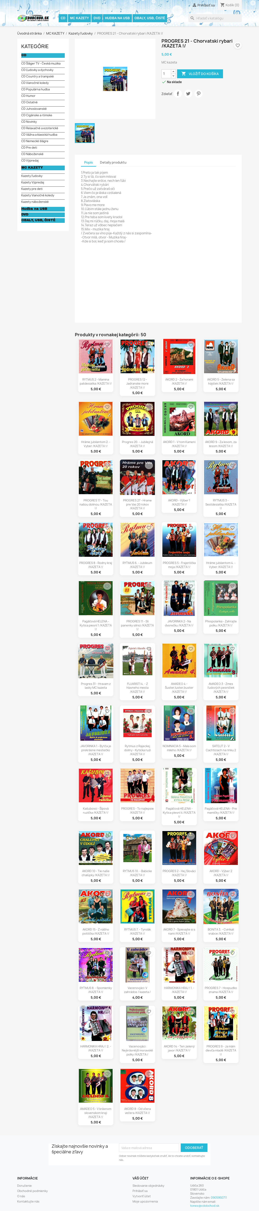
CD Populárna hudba (35, 89)
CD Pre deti (29, 147)
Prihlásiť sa (140, 1191)
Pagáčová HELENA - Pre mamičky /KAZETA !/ (221, 810)
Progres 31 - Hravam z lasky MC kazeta (96, 686)
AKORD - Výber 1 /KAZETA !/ (179, 502)
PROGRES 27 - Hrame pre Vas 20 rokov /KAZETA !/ (137, 504)
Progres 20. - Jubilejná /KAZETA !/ (137, 444)
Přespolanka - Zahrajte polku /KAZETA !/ (221, 623)
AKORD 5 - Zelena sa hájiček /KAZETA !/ (221, 381)
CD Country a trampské (37, 76)
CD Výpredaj (30, 160)
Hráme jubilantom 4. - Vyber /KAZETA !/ (221, 565)
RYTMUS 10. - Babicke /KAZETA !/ (137, 873)
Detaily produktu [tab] (113, 162)
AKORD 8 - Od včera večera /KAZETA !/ (137, 1111)
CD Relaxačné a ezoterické (39, 128)
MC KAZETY (79, 18)
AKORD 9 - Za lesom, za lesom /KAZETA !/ (221, 444)
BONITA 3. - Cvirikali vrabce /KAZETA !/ (221, 931)
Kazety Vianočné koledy (37, 195)
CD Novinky (29, 122)
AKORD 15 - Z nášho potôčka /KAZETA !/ (95, 931)
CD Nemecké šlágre (34, 141)
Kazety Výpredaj (32, 182)
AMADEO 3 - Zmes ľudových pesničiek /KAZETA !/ (221, 688)
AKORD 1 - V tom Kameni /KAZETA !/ (179, 444)
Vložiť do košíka (200, 73)
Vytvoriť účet (142, 1196)
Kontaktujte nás (28, 1201)
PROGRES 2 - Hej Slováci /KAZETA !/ (179, 873)
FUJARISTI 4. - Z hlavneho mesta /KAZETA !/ (137, 688)
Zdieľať (178, 94)
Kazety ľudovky (31, 176)
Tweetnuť (188, 94)
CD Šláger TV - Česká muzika (41, 63)
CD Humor (28, 96)
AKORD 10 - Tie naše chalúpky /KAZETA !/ (96, 873)
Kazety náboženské (35, 202)
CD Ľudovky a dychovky (37, 70)
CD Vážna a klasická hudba (39, 134)
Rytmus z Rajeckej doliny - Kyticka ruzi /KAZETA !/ (137, 750)
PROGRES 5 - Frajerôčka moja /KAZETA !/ (179, 565)
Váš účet (141, 1178)
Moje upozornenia (145, 1201)
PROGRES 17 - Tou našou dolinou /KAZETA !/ (96, 504)
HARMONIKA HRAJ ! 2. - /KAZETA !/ (95, 1048)
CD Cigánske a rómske (36, 115)
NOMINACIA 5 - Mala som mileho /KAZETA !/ (179, 748)
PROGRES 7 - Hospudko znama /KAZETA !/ (221, 990)
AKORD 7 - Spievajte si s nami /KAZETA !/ (179, 931)
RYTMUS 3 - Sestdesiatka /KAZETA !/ (220, 504)
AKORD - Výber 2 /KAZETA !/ (221, 873)
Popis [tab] (88, 162)
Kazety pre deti (31, 189)
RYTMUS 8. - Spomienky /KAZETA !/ (96, 990)
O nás (21, 1196)
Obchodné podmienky (32, 1191)
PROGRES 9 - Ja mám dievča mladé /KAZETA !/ (221, 1050)
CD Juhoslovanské (34, 109)
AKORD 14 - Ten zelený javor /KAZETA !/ (179, 1048)
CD (63, 18)
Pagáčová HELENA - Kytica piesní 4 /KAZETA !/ (179, 813)
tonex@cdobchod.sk (204, 1206)
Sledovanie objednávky (148, 1186)
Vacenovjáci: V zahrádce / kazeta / (137, 990)
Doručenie (24, 1186)
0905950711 (219, 1197)
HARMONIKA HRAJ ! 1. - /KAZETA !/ (179, 990)
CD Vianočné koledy (35, 83)
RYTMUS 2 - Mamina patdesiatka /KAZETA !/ (96, 381)
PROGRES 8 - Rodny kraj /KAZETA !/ (95, 565)
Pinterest (198, 94)
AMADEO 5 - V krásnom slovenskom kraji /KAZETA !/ (95, 1113)
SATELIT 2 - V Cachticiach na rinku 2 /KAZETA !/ (221, 750)
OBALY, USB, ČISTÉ (150, 18)
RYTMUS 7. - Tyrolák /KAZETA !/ (137, 931)
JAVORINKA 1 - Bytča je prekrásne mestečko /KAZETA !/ (95, 750)
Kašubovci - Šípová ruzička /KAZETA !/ (96, 810)
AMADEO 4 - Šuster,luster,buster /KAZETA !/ (179, 688)
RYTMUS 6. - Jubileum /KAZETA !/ (137, 565)
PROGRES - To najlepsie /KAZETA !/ (137, 810)
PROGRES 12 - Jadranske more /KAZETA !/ (137, 383)
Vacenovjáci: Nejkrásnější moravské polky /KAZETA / (137, 1050)
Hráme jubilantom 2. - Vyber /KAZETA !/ (95, 444)
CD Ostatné (29, 102)
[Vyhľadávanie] (215, 18)
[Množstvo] (166, 73)
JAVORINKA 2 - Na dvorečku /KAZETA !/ (179, 623)
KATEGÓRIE (35, 46)
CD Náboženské (32, 154)
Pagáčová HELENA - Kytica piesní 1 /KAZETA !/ (96, 625)
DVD (96, 18)
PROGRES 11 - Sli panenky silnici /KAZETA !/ (137, 625)
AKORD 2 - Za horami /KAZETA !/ (179, 381)
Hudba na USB (117, 18)
